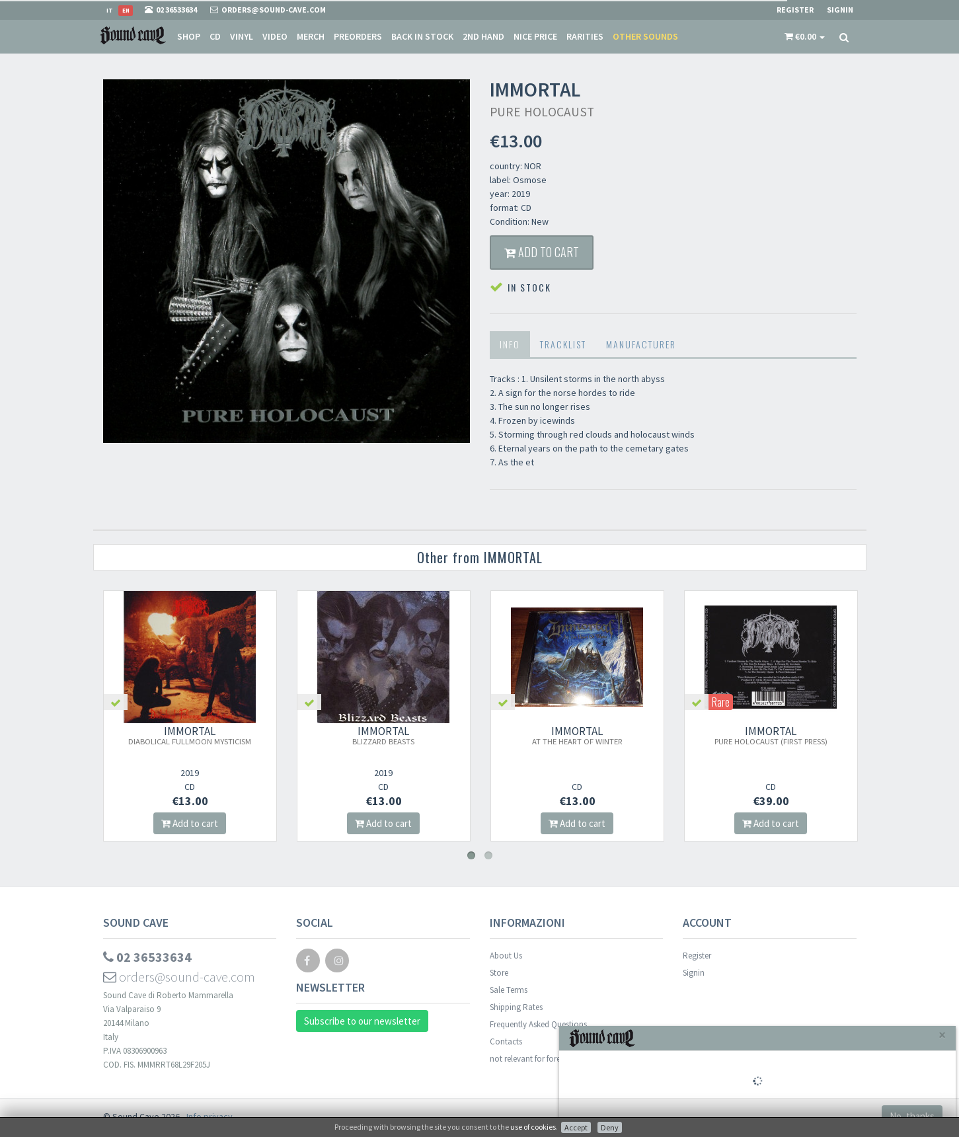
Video (275, 36)
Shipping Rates (516, 1007)
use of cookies (533, 1127)
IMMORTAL (189, 735)
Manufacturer (641, 344)
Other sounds (645, 36)
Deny (610, 1127)
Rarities (584, 36)
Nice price (535, 36)
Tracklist (563, 344)
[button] (804, 36)
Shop (188, 36)
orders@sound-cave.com (179, 976)
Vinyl (241, 36)
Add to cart (541, 251)
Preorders (358, 36)
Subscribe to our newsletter (362, 1021)
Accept (576, 1127)
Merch (311, 36)
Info (510, 344)
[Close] (942, 1035)
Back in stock (422, 36)
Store (499, 972)
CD (215, 36)
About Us (506, 955)
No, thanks (912, 1116)
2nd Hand (483, 36)
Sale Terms (508, 990)
